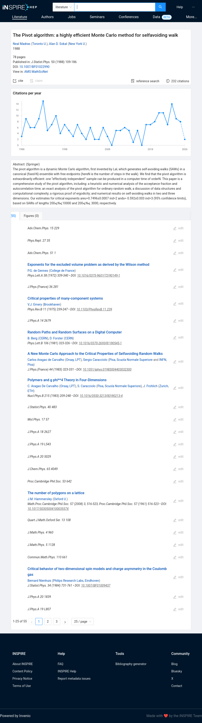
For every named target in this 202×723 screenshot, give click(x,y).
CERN (43, 338)
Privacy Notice (22, 678)
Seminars (97, 17)
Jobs (72, 17)
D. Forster (56, 338)
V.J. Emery (34, 304)
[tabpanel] (101, 425)
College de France (62, 270)
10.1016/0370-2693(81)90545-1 (100, 343)
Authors (47, 17)
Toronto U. (39, 44)
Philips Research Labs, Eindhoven (76, 580)
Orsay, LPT (73, 360)
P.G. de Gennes (37, 270)
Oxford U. (60, 499)
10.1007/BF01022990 (34, 67)
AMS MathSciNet (36, 71)
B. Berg (32, 338)
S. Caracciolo (86, 386)
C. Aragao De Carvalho (42, 386)
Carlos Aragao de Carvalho (45, 360)
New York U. (77, 44)
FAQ (60, 664)
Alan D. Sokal (58, 44)
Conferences (129, 17)
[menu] (184, 7)
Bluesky (176, 671)
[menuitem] (180, 7)
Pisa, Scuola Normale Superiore (131, 360)
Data (156, 17)
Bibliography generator (130, 664)
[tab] (26, 215)
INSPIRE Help (67, 671)
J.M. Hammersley (39, 499)
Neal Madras (21, 44)
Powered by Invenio (15, 716)
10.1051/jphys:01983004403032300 (107, 369)
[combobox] (114, 7)
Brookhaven (52, 304)
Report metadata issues (74, 678)
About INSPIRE (22, 664)
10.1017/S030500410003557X (48, 509)
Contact (176, 686)
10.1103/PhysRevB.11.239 (94, 309)
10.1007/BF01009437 (95, 585)
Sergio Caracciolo (95, 360)
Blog (174, 664)
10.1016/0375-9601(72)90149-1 (98, 275)
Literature (19, 17)
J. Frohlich (150, 386)
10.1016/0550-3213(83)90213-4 (101, 396)
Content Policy (22, 671)
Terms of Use (21, 686)
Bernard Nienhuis (39, 580)
